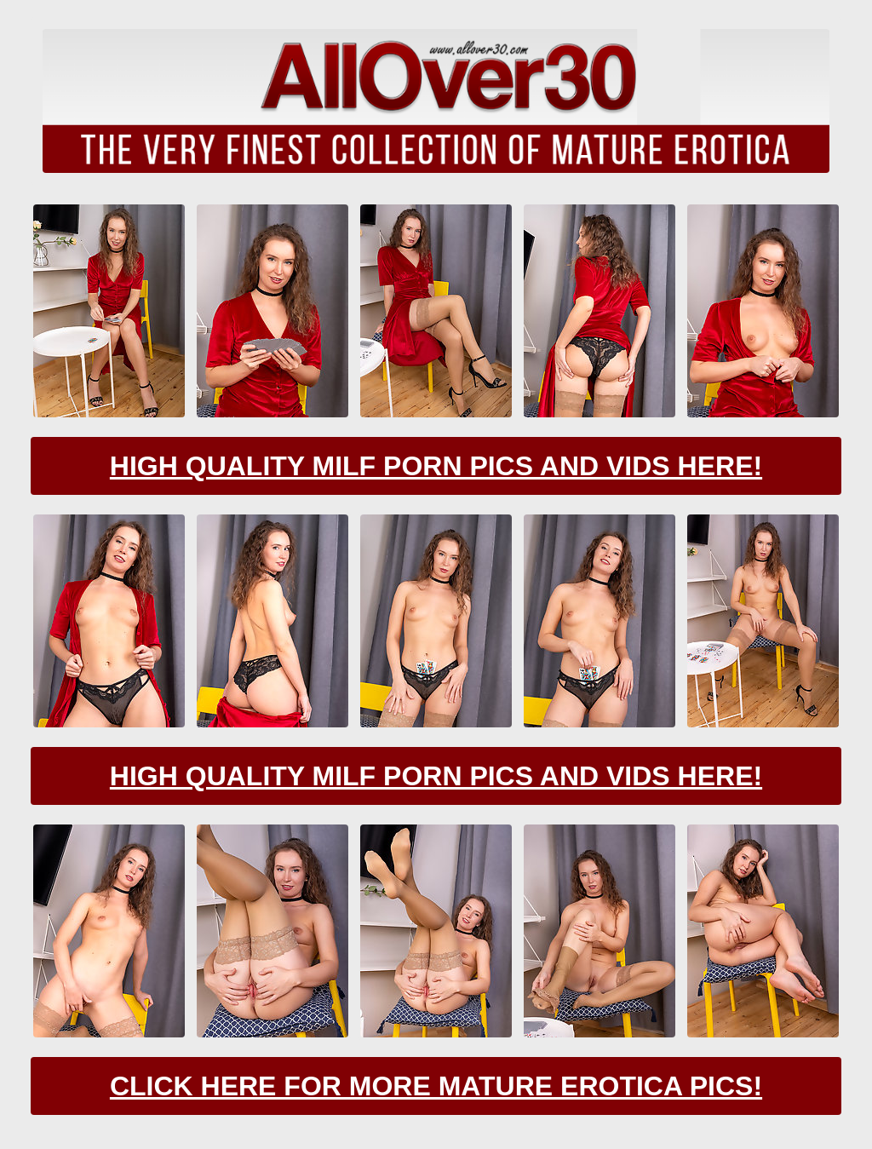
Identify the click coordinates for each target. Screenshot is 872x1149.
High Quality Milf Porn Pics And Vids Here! (436, 466)
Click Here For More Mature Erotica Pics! (436, 1086)
